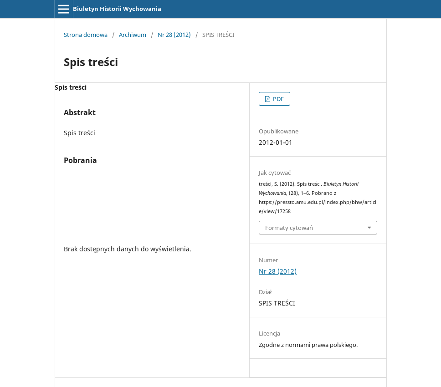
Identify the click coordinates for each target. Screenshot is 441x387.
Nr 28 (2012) (174, 35)
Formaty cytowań (289, 228)
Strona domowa (86, 35)
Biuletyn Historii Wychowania (117, 9)
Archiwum (132, 35)
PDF (278, 99)
